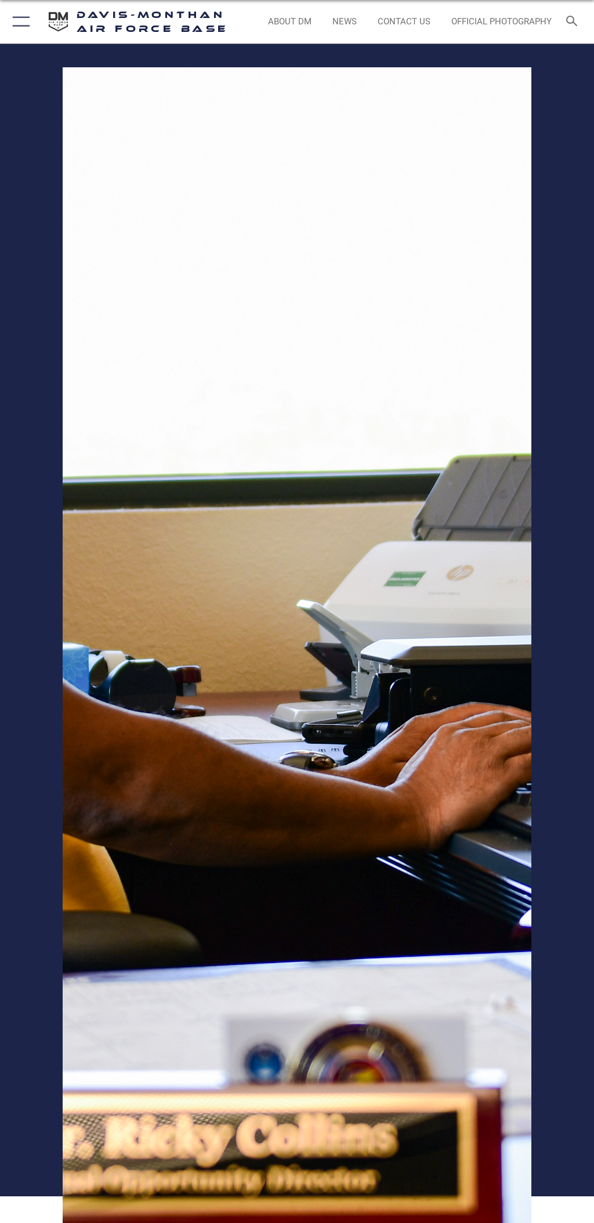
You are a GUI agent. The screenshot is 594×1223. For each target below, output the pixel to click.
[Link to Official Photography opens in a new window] (501, 22)
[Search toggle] (574, 22)
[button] (19, 22)
